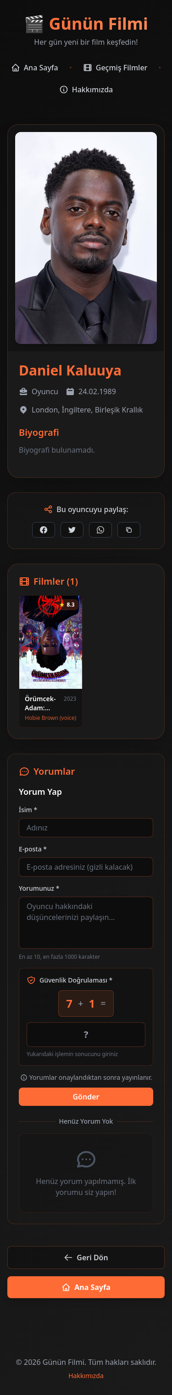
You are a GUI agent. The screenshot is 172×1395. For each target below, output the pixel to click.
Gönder (85, 1097)
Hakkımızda (86, 90)
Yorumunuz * (39, 888)
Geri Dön (86, 1257)
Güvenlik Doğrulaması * (69, 980)
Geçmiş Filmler (115, 68)
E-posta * (33, 849)
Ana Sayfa (34, 68)
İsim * (28, 809)
